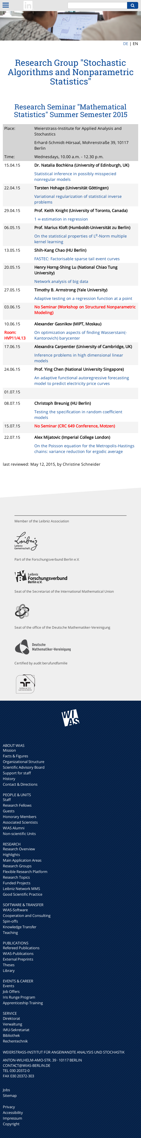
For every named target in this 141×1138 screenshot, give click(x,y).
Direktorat (11, 1018)
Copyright (11, 1123)
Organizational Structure (23, 761)
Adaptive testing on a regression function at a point (83, 298)
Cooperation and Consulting (26, 915)
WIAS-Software (15, 909)
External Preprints (18, 959)
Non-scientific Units (19, 833)
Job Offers (11, 991)
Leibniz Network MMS (21, 888)
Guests (8, 810)
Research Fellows (17, 805)
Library (9, 970)
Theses (8, 964)
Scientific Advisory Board (24, 767)
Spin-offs (10, 921)
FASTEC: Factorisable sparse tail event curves (77, 258)
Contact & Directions (20, 784)
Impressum (12, 1118)
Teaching (10, 932)
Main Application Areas (22, 860)
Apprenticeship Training (23, 1002)
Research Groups (17, 865)
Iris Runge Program (19, 997)
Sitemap (10, 1095)
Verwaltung (12, 1024)
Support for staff (17, 772)
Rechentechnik (15, 1041)
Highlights (11, 854)
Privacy (9, 1106)
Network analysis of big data (61, 281)
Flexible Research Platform (25, 871)
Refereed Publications (21, 947)
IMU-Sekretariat (16, 1029)
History (9, 778)
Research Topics (16, 877)
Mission (9, 750)
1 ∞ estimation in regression (61, 219)
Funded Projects (16, 882)
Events (8, 985)
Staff (7, 799)
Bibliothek (11, 1035)
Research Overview (19, 848)
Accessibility (13, 1112)
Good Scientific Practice (22, 894)
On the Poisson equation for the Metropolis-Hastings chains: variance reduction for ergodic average (84, 448)
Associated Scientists (20, 822)
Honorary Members (19, 816)
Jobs (6, 1089)
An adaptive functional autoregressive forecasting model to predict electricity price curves (81, 380)
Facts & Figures (15, 755)
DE (125, 43)
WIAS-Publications (18, 953)
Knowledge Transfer (19, 926)
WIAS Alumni (13, 827)
